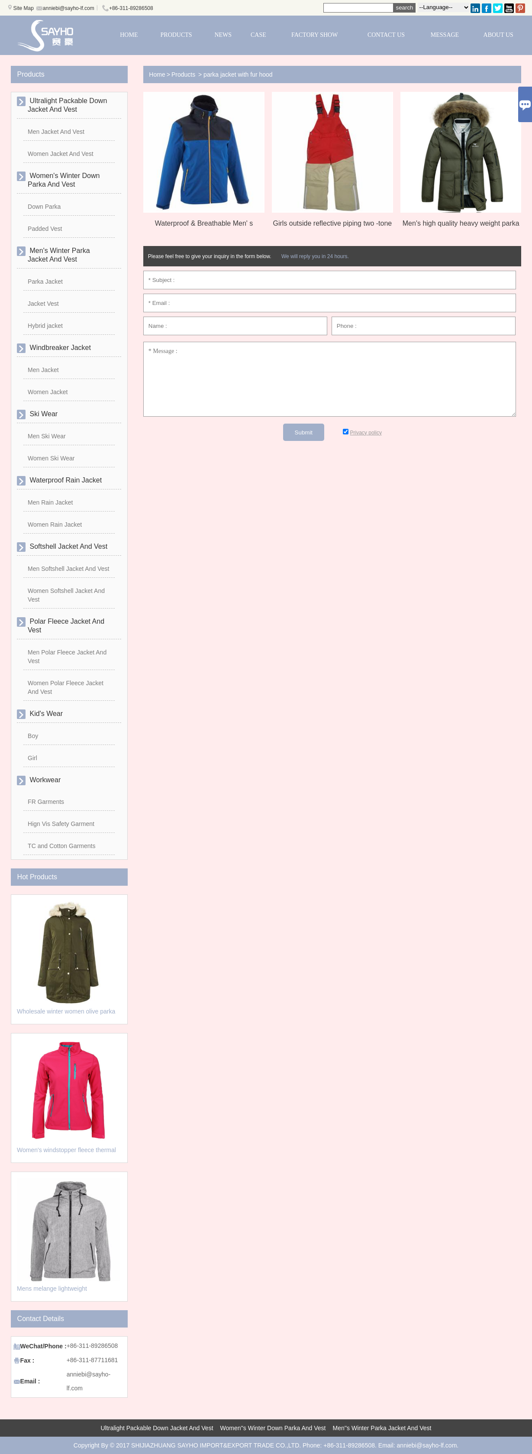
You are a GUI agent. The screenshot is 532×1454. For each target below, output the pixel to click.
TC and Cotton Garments (61, 845)
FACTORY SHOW (314, 35)
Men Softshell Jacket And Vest (68, 568)
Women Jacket (48, 392)
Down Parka (44, 206)
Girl (32, 758)
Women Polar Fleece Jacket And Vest (65, 687)
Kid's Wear (45, 713)
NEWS (223, 35)
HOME (129, 35)
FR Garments (46, 801)
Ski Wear (43, 414)
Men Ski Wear (47, 436)
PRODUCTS (176, 35)
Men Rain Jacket (50, 502)
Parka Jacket (45, 281)
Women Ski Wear (51, 458)
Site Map (23, 8)
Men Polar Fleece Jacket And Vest (67, 656)
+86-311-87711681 (92, 1360)
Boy (33, 735)
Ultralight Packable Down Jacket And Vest (157, 1428)
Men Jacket (43, 369)
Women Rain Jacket (55, 524)
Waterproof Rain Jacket (65, 480)
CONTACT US (386, 35)
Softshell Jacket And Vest (67, 546)
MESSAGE (445, 35)
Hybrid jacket (45, 325)
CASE (258, 35)
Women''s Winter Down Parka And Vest (273, 1428)
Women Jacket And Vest (61, 153)
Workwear (44, 780)
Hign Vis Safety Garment (61, 823)
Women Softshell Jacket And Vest (66, 595)
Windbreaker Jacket (59, 347)
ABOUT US (498, 35)
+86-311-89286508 (131, 8)
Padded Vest (45, 228)
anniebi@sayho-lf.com (68, 8)
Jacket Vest (43, 303)
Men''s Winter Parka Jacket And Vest (382, 1428)
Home (157, 74)
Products (183, 74)
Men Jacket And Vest (56, 131)
